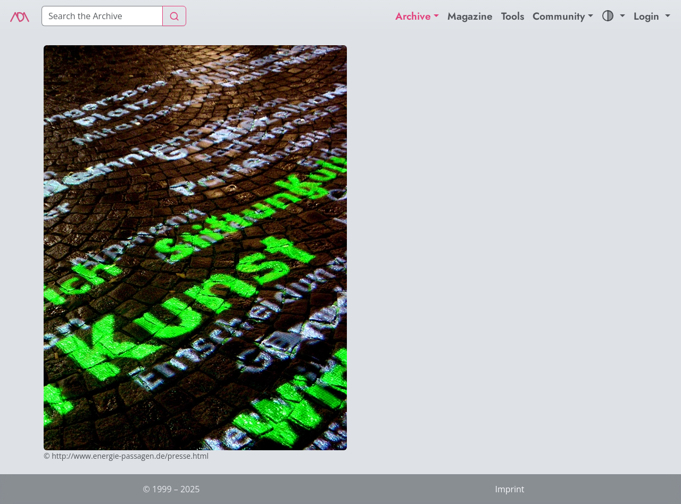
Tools (512, 16)
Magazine (470, 16)
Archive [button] (413, 16)
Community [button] (559, 16)
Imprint (509, 489)
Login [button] (648, 16)
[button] (613, 16)
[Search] (102, 16)
